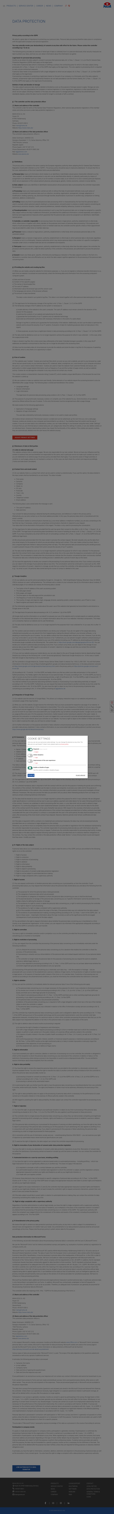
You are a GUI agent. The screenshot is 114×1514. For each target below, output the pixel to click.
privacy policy (64, 744)
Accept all (31, 775)
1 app (35, 757)
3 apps (35, 752)
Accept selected (80, 775)
